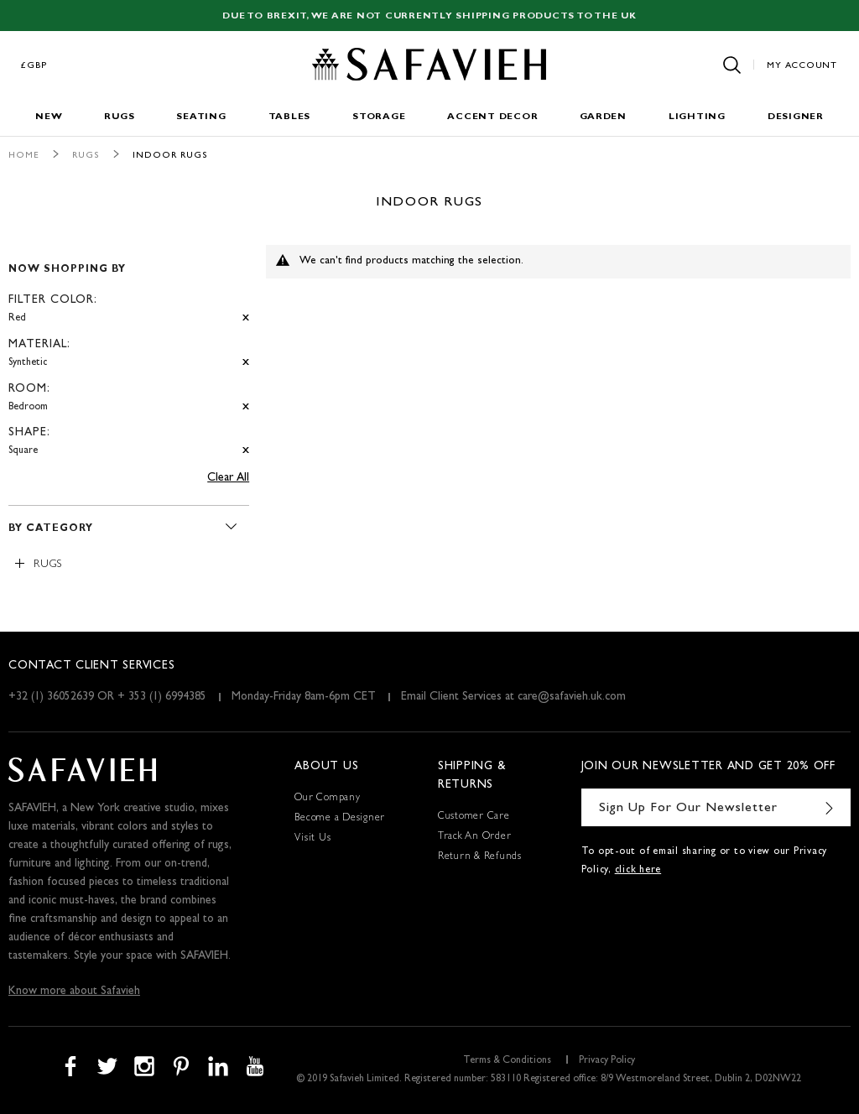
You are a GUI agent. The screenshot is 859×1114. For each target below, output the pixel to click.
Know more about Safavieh (74, 991)
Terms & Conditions (507, 1061)
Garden (603, 117)
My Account (802, 65)
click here (638, 871)
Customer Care (474, 817)
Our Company (327, 799)
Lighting (697, 117)
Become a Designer (339, 819)
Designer (796, 117)
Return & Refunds (480, 857)
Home (23, 155)
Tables (289, 117)
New (48, 117)
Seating (201, 117)
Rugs (119, 117)
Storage (378, 117)
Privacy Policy (607, 1061)
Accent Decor (492, 117)
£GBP (34, 65)
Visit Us (312, 839)
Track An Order (475, 837)
